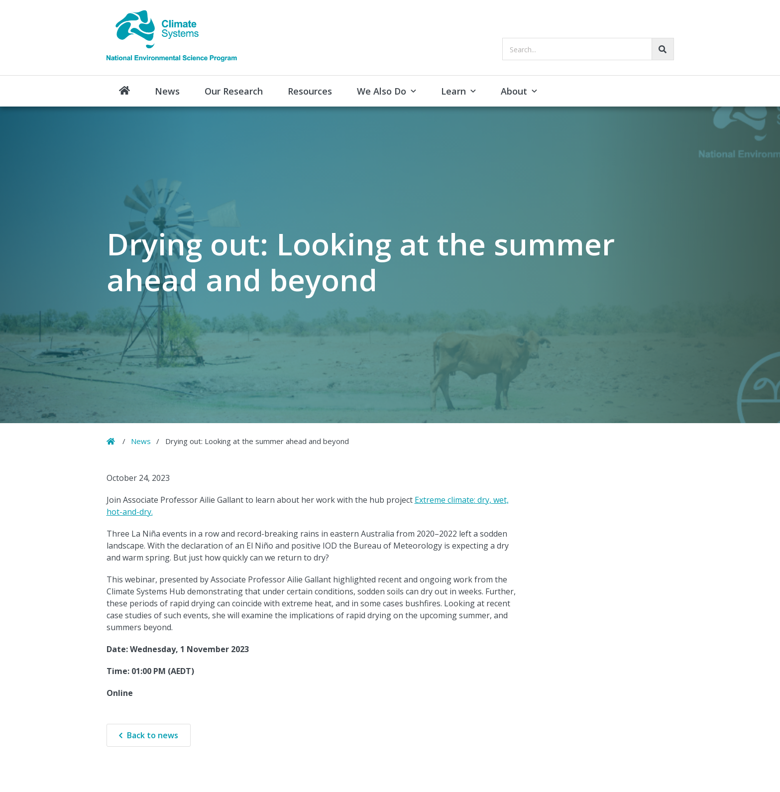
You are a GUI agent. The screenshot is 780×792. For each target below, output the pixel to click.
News (167, 91)
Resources (310, 91)
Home (124, 91)
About (514, 91)
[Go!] (663, 49)
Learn (453, 91)
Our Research (234, 91)
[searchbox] (588, 49)
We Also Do (381, 91)
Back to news (152, 735)
